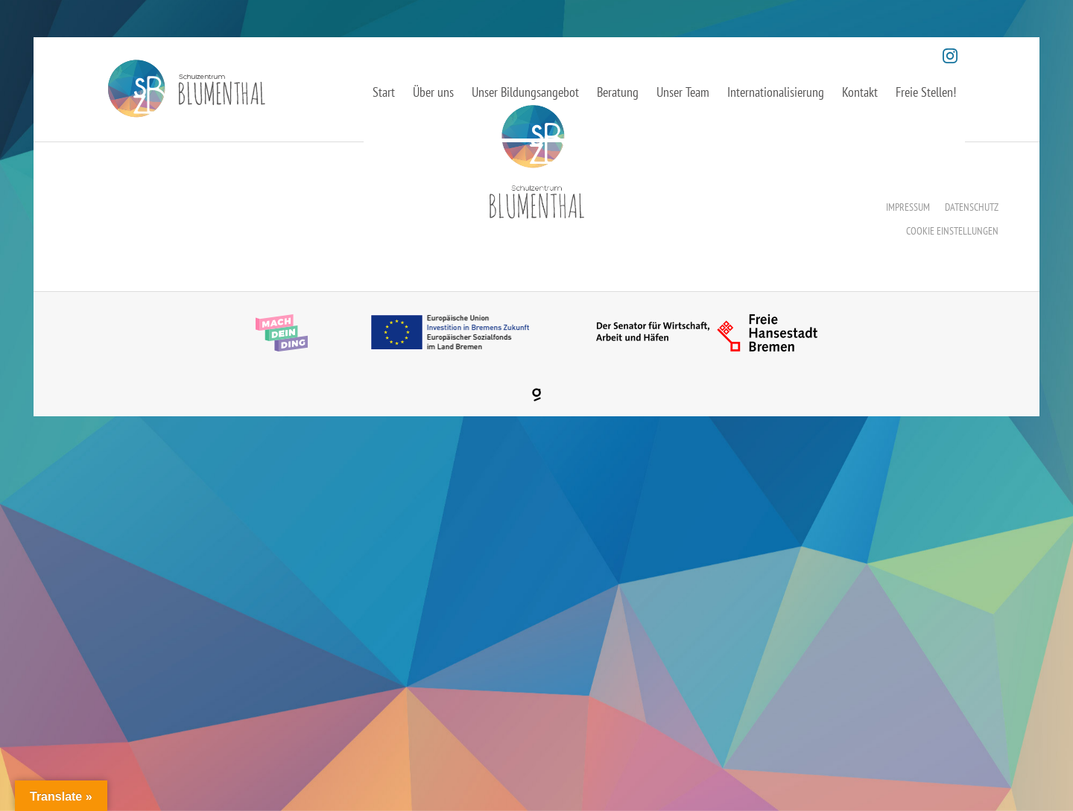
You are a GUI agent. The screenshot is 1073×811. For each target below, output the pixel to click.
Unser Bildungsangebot (525, 92)
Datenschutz (971, 207)
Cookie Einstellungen (952, 231)
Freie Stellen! (926, 92)
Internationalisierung (775, 92)
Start (384, 92)
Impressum (908, 207)
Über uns (433, 92)
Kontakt (860, 92)
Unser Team (682, 92)
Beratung (618, 92)
